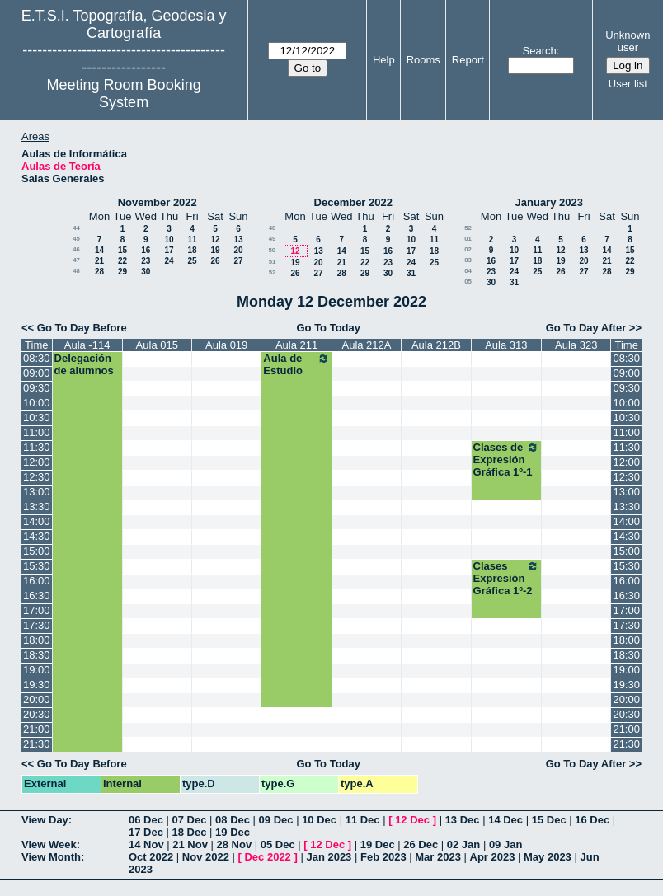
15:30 (36, 566)
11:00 (36, 432)
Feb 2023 (383, 857)
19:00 (36, 670)
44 (76, 228)
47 (76, 260)
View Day (44, 820)
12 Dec (412, 820)
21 (99, 260)
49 (272, 238)
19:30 (36, 684)
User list (628, 83)
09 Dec (276, 820)
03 (468, 260)
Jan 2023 (328, 857)
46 (76, 249)
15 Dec (549, 820)
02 (468, 249)
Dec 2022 (267, 857)
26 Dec (420, 844)
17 (168, 250)
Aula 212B (436, 345)
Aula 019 (226, 345)
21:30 (36, 744)
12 (214, 239)
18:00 (36, 640)
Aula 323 (576, 345)
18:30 (36, 655)
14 (99, 250)
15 (122, 250)
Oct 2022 (151, 857)
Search (540, 51)
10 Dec (319, 820)
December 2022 (353, 202)
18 (191, 250)
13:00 (36, 492)
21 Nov (190, 844)
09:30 (36, 388)
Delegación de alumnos (84, 364)
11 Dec (363, 820)
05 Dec (278, 844)
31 (411, 273)
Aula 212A (366, 345)
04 (468, 270)
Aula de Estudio (296, 364)
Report (468, 60)
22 (122, 260)
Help (384, 60)
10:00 (36, 402)
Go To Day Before (82, 327)
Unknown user (627, 41)
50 (271, 250)
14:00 (36, 521)
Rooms (423, 60)
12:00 (36, 462)
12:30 (36, 477)
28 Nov (234, 844)
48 (76, 270)
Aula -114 (87, 345)
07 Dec (189, 820)
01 (468, 238)
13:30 (36, 506)
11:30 (36, 447)
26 (214, 260)
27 (237, 260)
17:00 (36, 610)
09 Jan (505, 844)
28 (99, 271)
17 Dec (146, 832)
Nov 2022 (205, 857)
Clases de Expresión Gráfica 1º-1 (506, 459)
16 (145, 250)
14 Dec (505, 820)
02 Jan (463, 844)
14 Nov (146, 844)
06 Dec (146, 820)
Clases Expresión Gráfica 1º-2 (506, 578)
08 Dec (232, 820)
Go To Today (328, 327)
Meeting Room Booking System (124, 93)
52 (272, 272)
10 (168, 239)
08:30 (36, 358)
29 (122, 271)
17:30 (36, 625)
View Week (49, 844)
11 (191, 239)
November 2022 (157, 202)
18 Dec (189, 832)
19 (214, 250)
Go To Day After (586, 327)
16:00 (36, 581)
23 (145, 260)
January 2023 (549, 202)
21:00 (36, 729)
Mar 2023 (438, 857)
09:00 (36, 373)
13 (237, 239)
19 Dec (232, 832)
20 (237, 250)
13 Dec (462, 820)
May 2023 (547, 857)
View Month (51, 857)
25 (191, 260)
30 (145, 271)
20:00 (36, 699)
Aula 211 (296, 345)
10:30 (36, 417)
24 (168, 260)
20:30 (36, 714)
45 (76, 238)
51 (272, 261)
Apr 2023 (492, 857)
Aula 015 (157, 345)
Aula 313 (506, 345)
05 (468, 281)
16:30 (36, 595)
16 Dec (592, 820)
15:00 (36, 551)
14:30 (36, 536)
